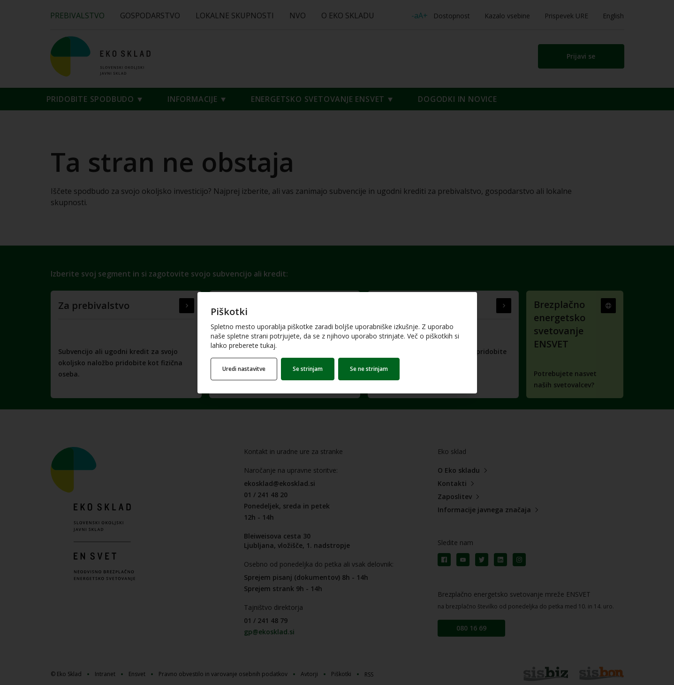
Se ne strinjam (369, 369)
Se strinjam (308, 369)
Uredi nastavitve (243, 369)
